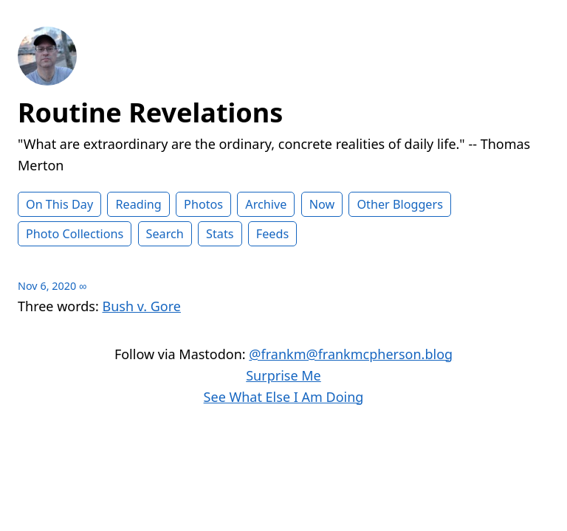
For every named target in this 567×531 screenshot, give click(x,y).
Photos (203, 204)
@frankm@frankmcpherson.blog (351, 354)
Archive (265, 204)
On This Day (59, 204)
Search (165, 234)
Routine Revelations (150, 112)
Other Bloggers (400, 204)
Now (322, 204)
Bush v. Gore (142, 306)
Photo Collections (74, 234)
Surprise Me (283, 375)
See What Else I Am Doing (284, 397)
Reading (138, 204)
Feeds (272, 234)
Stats (219, 234)
